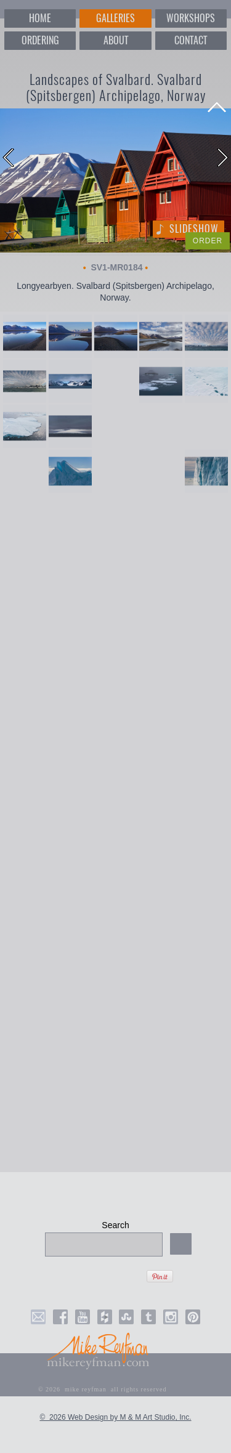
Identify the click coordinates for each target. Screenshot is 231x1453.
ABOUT (115, 40)
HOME (40, 18)
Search (115, 1225)
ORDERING (40, 40)
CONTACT (190, 40)
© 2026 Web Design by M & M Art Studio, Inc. (115, 1417)
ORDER (207, 241)
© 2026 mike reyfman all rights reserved (102, 1389)
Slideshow (194, 228)
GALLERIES (115, 18)
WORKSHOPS (190, 18)
